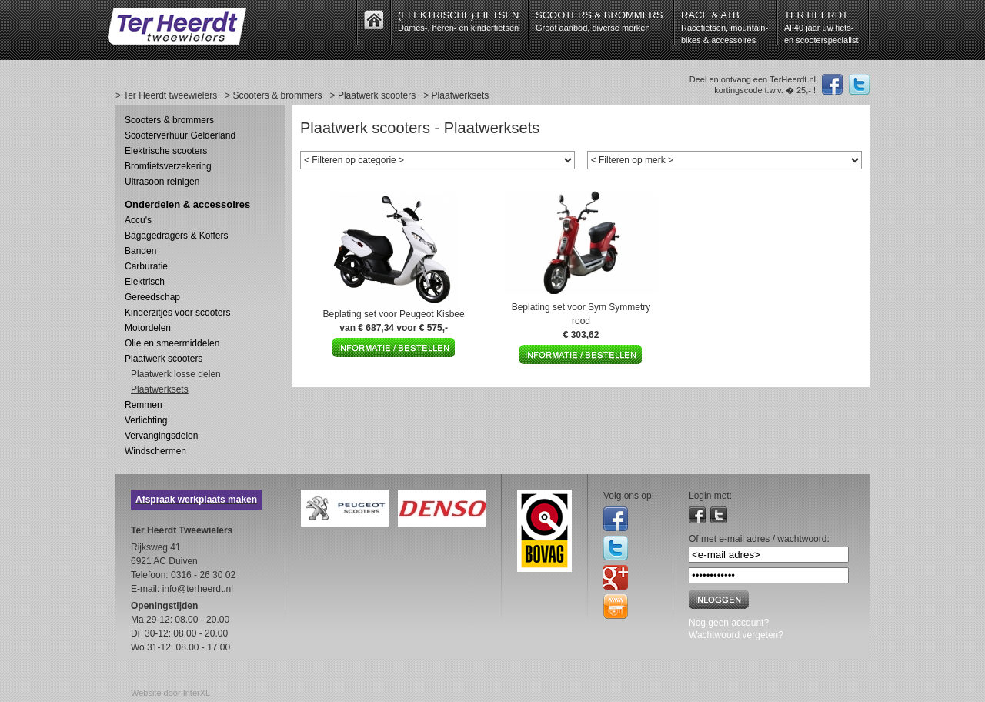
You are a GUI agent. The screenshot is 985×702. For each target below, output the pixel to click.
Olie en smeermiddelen (172, 343)
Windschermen (155, 451)
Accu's (138, 220)
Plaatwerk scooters (163, 358)
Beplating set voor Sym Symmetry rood (581, 321)
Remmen (143, 404)
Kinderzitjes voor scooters (177, 312)
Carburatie (146, 266)
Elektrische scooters (166, 150)
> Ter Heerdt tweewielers (166, 95)
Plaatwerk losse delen (176, 374)
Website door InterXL (170, 692)
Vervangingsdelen (161, 435)
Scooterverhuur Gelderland (180, 135)
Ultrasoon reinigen (162, 181)
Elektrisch (145, 281)
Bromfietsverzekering (168, 166)
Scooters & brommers (169, 120)
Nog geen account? (729, 622)
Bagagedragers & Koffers (177, 235)
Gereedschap (152, 297)
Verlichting (146, 420)
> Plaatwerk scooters (373, 95)
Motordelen (148, 328)
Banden (140, 251)
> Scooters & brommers (273, 95)
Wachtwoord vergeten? (736, 635)
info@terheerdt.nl (197, 588)
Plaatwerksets (160, 389)
